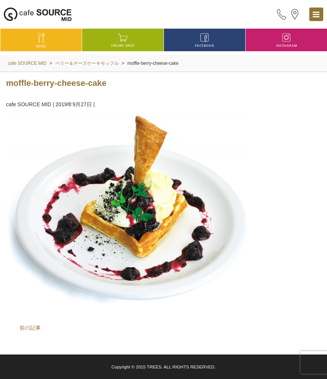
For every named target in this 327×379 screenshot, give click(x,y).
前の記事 (30, 328)
